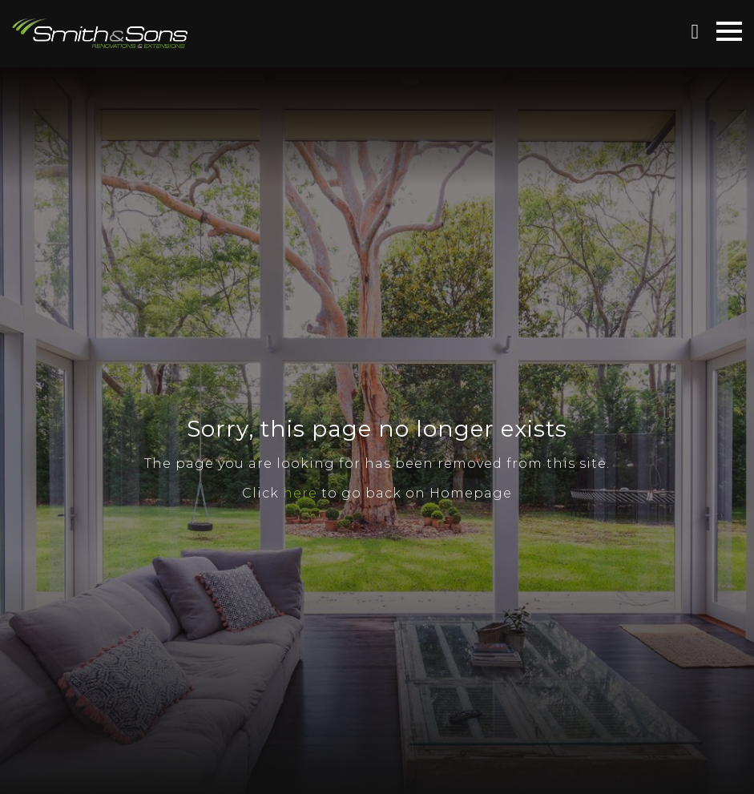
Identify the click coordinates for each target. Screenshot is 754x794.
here (300, 493)
